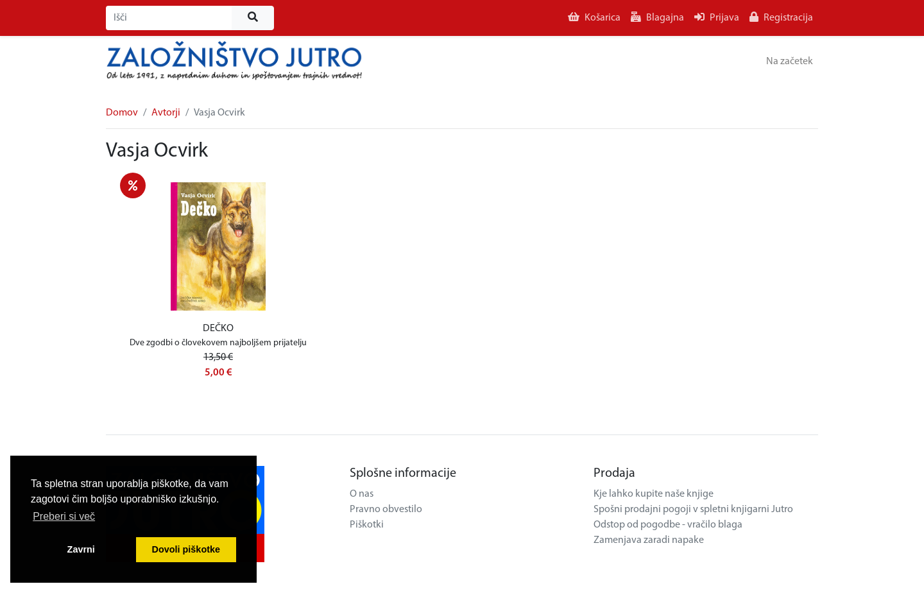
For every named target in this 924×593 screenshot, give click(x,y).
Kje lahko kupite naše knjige (654, 494)
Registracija (781, 17)
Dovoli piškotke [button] (186, 549)
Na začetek (789, 61)
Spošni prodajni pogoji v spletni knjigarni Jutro (693, 509)
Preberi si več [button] (64, 516)
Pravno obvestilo (386, 509)
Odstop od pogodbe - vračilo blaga (668, 525)
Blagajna (657, 17)
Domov (122, 113)
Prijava (716, 17)
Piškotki (367, 525)
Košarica (594, 17)
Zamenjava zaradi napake (649, 540)
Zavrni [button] (81, 549)
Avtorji (165, 113)
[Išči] (169, 18)
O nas (361, 494)
